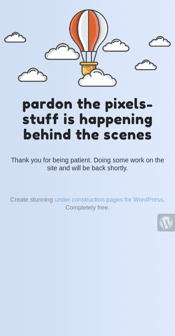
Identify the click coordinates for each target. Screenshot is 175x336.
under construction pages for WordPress (109, 199)
